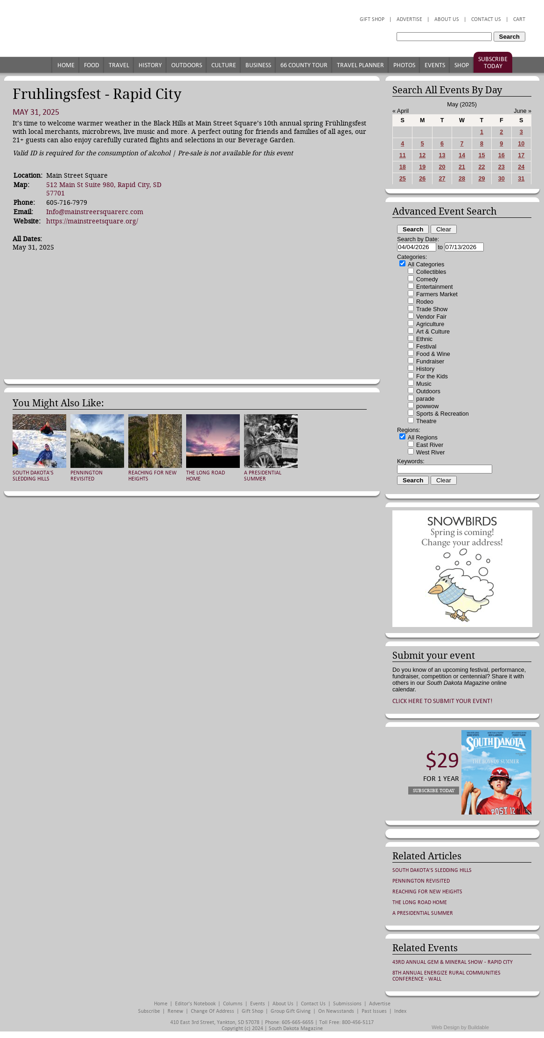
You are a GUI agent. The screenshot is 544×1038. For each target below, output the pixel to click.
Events (435, 65)
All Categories (426, 264)
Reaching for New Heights (427, 892)
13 (442, 155)
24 (521, 167)
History (150, 65)
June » (522, 111)
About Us (446, 19)
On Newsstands (336, 1011)
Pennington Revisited (86, 476)
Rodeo (424, 302)
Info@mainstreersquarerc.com (94, 212)
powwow (427, 406)
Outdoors (186, 65)
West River (430, 452)
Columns (233, 1004)
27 (442, 178)
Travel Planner (360, 65)
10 (521, 143)
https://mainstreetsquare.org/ (92, 221)
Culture (223, 65)
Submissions (347, 1004)
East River (429, 445)
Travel (119, 65)
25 (402, 178)
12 (422, 155)
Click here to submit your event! (442, 700)
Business (258, 65)
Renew (175, 1011)
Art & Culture (433, 331)
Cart (519, 19)
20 (442, 167)
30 (501, 178)
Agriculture (430, 324)
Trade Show (431, 309)
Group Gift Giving (291, 1011)
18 (402, 167)
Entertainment (434, 287)
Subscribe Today (493, 63)
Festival (426, 346)
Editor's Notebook (195, 1004)
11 (402, 155)
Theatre (426, 421)
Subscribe (149, 1011)
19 (422, 167)
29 (481, 178)
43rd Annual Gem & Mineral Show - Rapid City (452, 962)
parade (425, 399)
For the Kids (432, 376)
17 (521, 155)
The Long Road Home (419, 902)
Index (400, 1011)
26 (422, 178)
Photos (404, 65)
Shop (461, 65)
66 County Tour (304, 65)
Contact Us (486, 19)
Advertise (409, 19)
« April (400, 111)
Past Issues (374, 1011)
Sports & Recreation (442, 414)
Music (424, 384)
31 (521, 178)
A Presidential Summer (262, 476)
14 (462, 155)
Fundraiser (430, 361)
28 (462, 178)
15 (481, 155)
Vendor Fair (431, 316)
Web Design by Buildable (460, 1027)
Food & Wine (433, 354)
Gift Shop (372, 19)
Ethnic (424, 339)
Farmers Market (437, 294)
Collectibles (431, 272)
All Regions (423, 437)
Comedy (427, 279)
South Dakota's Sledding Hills (33, 476)
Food (91, 65)
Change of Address (212, 1011)
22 (481, 167)
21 (462, 167)
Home (66, 65)
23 (501, 167)
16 (501, 155)
